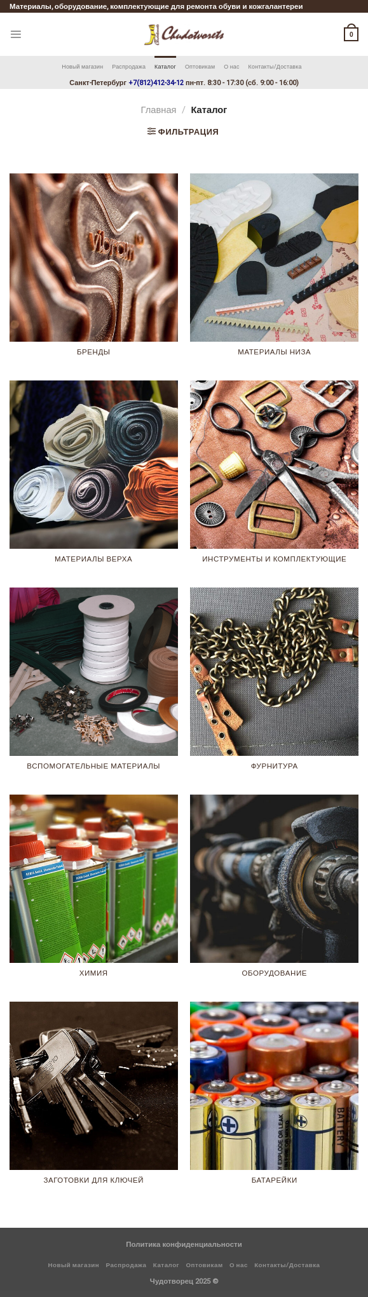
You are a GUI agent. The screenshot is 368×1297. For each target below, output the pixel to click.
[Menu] (16, 34)
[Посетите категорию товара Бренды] (94, 270)
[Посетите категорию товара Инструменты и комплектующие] (274, 477)
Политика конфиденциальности (184, 1244)
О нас (231, 67)
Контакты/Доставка (275, 67)
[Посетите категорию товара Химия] (94, 892)
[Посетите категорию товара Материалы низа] (274, 270)
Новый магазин (82, 67)
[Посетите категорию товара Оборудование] (274, 892)
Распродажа (129, 67)
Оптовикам (200, 67)
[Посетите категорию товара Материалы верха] (94, 477)
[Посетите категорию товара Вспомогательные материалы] (94, 685)
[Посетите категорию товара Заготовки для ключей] (94, 1099)
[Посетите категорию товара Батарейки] (274, 1099)
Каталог (165, 67)
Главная (159, 110)
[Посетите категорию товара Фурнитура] (274, 685)
